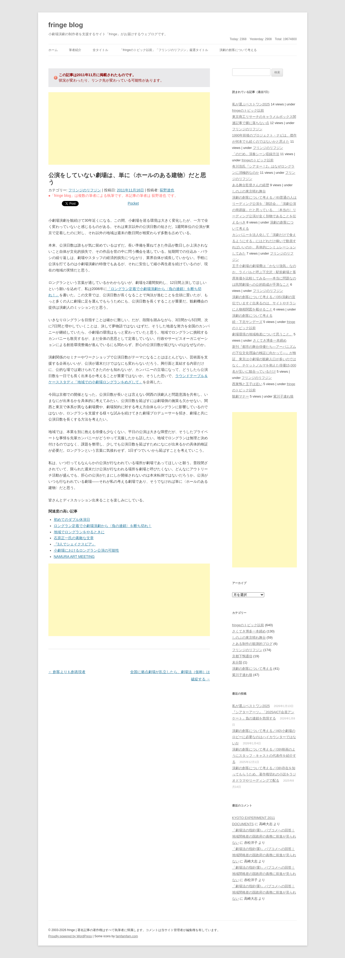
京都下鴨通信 (242, 656)
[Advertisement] (129, 128)
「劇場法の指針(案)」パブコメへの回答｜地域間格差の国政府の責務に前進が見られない (264, 836)
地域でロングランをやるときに (79, 532)
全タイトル (100, 50)
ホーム (53, 50)
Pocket (133, 203)
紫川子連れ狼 (283, 396)
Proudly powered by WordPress (70, 936)
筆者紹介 (75, 50)
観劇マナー (240, 396)
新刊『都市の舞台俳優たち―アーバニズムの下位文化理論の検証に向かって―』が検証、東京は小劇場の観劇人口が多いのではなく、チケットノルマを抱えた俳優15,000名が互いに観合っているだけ (264, 359)
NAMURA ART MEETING (74, 556)
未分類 (237, 662)
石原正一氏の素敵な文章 (74, 538)
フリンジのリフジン (84, 190)
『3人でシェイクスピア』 (75, 544)
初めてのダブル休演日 (72, 519)
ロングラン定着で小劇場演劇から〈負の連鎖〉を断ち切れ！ (103, 526)
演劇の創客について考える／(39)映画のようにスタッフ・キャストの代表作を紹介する (264, 755)
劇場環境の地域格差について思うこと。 (262, 334)
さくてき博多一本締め (270, 340)
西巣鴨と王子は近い (247, 384)
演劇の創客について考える (238, 50)
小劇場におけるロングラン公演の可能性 (86, 550)
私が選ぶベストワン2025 (251, 104)
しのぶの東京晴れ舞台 (249, 191)
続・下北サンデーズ (247, 322)
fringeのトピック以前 (248, 110)
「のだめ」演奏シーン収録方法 (255, 154)
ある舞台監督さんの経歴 (250, 185)
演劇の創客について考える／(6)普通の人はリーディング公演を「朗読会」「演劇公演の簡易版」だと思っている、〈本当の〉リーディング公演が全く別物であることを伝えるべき (264, 210)
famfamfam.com (127, 936)
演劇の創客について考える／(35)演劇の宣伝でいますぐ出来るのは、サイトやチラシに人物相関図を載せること (264, 303)
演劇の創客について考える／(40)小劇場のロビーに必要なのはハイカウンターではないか (264, 737)
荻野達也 (167, 190)
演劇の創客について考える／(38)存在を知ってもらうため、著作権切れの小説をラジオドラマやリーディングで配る (264, 774)
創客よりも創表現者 (67, 672)
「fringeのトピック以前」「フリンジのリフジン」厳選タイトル (164, 50)
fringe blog (65, 25)
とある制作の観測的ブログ (252, 644)
